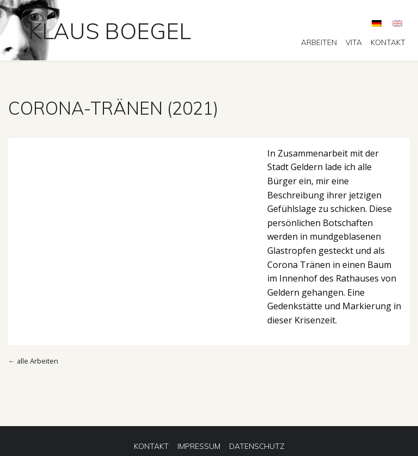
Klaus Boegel (109, 31)
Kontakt (388, 42)
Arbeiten (319, 42)
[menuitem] (319, 42)
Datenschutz (257, 446)
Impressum (198, 446)
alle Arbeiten (37, 361)
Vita (354, 42)
